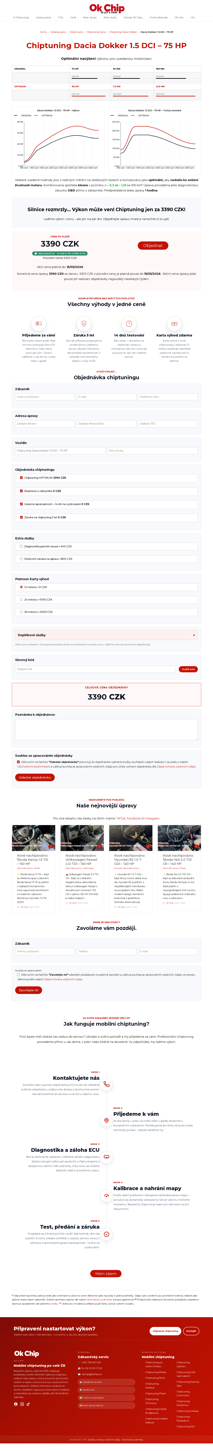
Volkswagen (88, 868)
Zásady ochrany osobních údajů (104, 1439)
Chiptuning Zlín (186, 1426)
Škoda (37, 868)
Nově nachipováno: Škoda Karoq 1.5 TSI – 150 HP (32, 860)
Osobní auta (76, 32)
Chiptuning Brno (155, 1377)
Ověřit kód (188, 669)
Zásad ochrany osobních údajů (176, 766)
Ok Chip (179, 18)
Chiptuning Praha (155, 1372)
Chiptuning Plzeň (155, 1393)
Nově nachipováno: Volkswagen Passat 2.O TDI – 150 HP (81, 860)
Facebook (134, 818)
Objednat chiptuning (165, 1331)
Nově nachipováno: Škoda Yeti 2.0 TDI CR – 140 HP (178, 860)
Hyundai (118, 868)
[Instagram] (22, 1404)
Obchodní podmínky (132, 1439)
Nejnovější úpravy (25, 868)
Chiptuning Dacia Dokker (123, 32)
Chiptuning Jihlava (187, 1410)
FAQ (60, 18)
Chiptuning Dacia (96, 32)
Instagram (152, 818)
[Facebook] (16, 1404)
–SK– (192, 18)
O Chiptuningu (21, 18)
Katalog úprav (43, 18)
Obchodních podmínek (99, 1299)
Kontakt (191, 1331)
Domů (43, 32)
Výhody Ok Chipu (133, 18)
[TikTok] (28, 1404)
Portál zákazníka (159, 18)
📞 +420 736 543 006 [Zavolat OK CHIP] (89, 1362)
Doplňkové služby (106, 635)
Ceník (73, 18)
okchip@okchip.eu (92, 1374)
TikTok (120, 818)
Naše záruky (90, 18)
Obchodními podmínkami (33, 766)
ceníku (54, 1303)
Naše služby (110, 18)
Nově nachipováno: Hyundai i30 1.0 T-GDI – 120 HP (129, 860)
